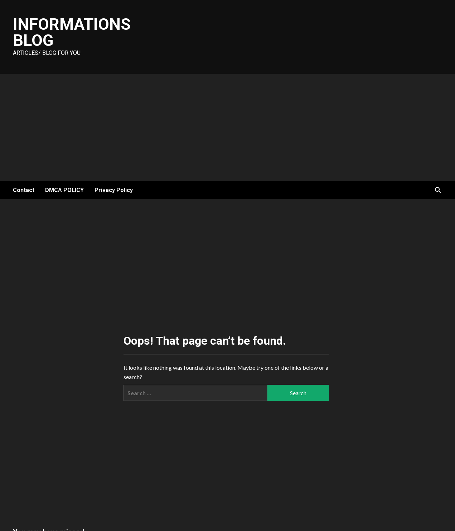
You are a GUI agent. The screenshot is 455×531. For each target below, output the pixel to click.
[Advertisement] (227, 127)
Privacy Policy (114, 190)
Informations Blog (72, 32)
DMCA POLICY (64, 190)
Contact (23, 190)
